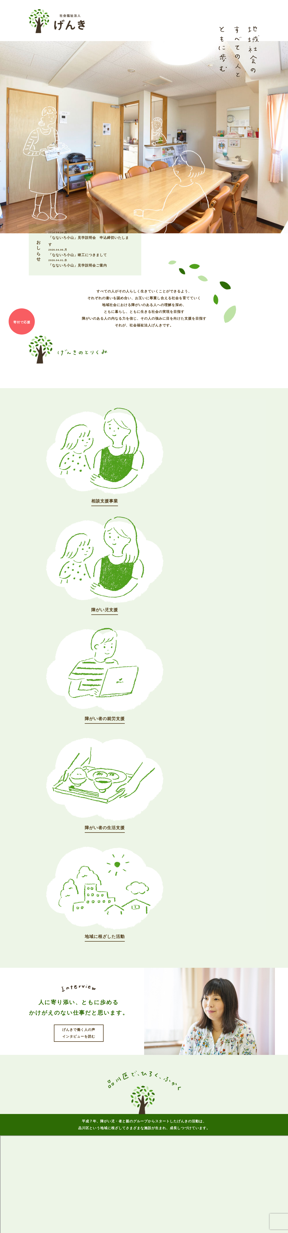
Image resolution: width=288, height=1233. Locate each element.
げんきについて (108, 1109)
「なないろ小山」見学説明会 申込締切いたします (89, 238)
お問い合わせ (212, 1109)
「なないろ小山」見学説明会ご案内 (89, 262)
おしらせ (137, 1109)
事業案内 (161, 1109)
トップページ (76, 1109)
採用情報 (185, 1109)
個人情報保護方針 (157, 1218)
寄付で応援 (22, 322)
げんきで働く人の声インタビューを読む (78, 737)
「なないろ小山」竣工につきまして (89, 252)
